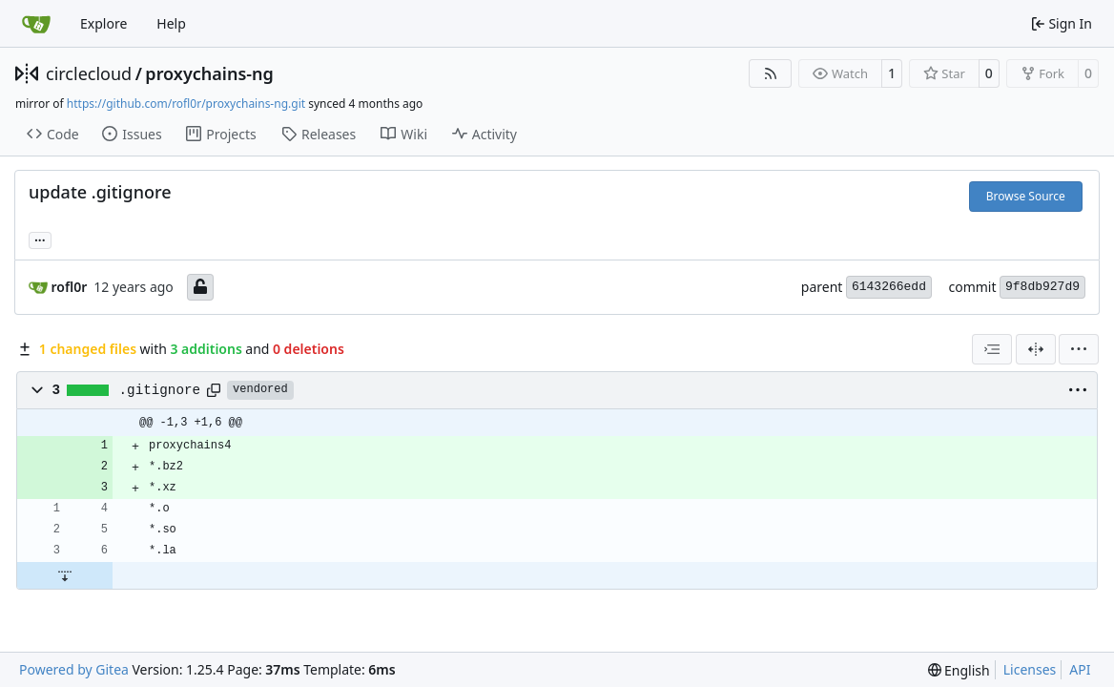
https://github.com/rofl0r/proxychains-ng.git (186, 103)
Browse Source (1025, 196)
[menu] (1079, 349)
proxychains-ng (209, 73)
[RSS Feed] (771, 73)
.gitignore (160, 390)
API (1079, 669)
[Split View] (1036, 349)
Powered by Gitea (74, 669)
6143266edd (889, 287)
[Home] (36, 24)
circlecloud (89, 73)
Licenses (1030, 669)
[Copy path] (213, 390)
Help (171, 23)
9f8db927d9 (1042, 287)
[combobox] (992, 349)
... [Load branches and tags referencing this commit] (40, 238)
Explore (103, 23)
